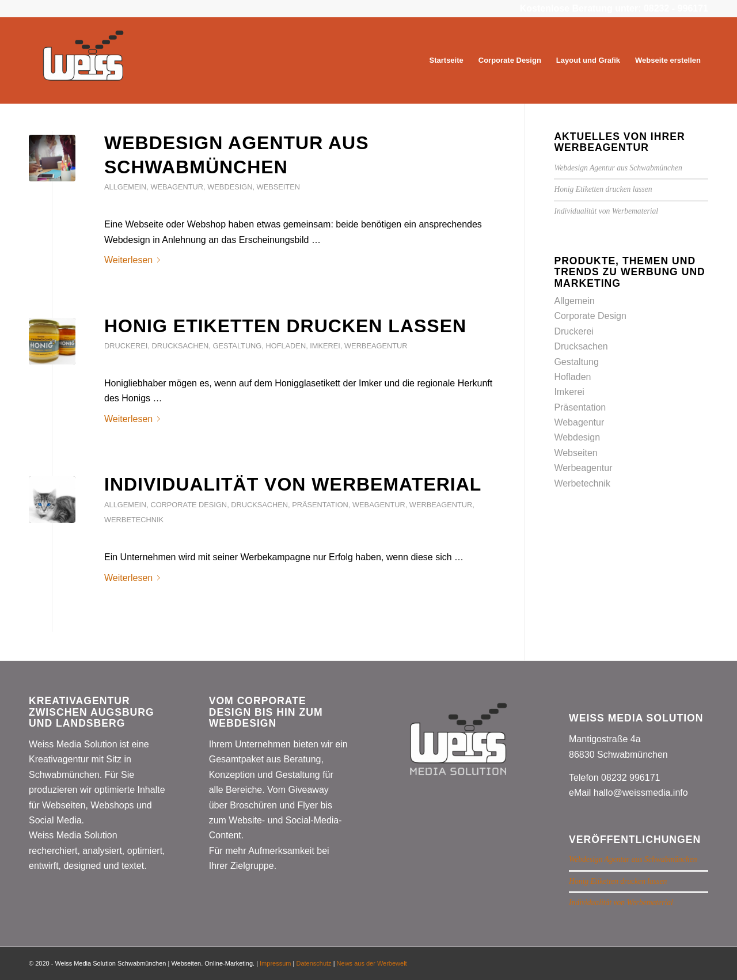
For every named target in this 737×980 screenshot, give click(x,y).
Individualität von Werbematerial (292, 484)
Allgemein (125, 187)
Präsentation (320, 504)
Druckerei (125, 345)
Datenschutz (313, 963)
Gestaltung (236, 345)
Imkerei (325, 345)
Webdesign (229, 187)
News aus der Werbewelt (372, 963)
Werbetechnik (134, 519)
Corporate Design (188, 504)
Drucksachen (180, 345)
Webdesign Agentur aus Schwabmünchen (618, 168)
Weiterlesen (134, 260)
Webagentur (176, 187)
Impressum (275, 963)
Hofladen (285, 345)
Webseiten (278, 187)
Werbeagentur (376, 345)
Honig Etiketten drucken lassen (285, 326)
